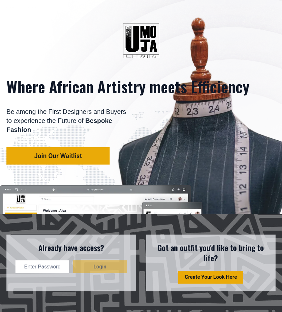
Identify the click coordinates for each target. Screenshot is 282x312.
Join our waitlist (58, 156)
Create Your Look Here (211, 277)
